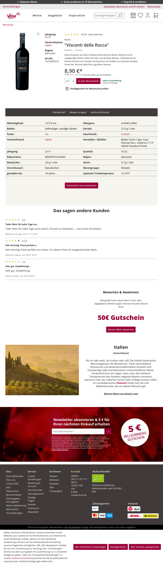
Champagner (55, 491)
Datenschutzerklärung (60, 450)
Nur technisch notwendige (90, 546)
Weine (37, 15)
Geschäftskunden (14, 476)
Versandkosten (74, 527)
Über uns (10, 479)
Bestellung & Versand (34, 485)
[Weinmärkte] (133, 15)
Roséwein (54, 483)
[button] (78, 469)
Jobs (8, 487)
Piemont (122, 383)
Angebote (55, 15)
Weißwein (54, 479)
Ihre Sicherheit (35, 490)
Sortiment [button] (55, 471)
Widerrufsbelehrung (14, 505)
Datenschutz (12, 491)
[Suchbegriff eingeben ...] (105, 15)
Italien (48, 45)
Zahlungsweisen (35, 493)
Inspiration (77, 15)
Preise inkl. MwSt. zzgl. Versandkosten (97, 75)
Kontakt (32, 504)
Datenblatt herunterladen (81, 185)
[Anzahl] (69, 81)
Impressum (33, 508)
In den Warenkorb (88, 81)
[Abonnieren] (108, 431)
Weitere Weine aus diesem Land (121, 394)
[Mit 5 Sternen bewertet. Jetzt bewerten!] (84, 34)
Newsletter (33, 511)
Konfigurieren (118, 546)
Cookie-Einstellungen (34, 478)
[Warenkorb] (156, 15)
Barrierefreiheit (13, 494)
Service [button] (32, 471)
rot (46, 134)
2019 (47, 37)
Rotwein (53, 476)
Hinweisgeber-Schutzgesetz (13, 500)
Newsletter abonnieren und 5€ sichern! (124, 6)
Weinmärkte (153, 6)
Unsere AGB (12, 483)
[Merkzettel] (140, 15)
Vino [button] (8, 471)
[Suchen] (120, 15)
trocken (125, 134)
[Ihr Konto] (148, 15)
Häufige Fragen (32, 499)
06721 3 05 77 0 (79, 479)
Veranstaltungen (11, 6)
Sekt (51, 487)
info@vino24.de (79, 495)
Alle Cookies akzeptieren (145, 546)
